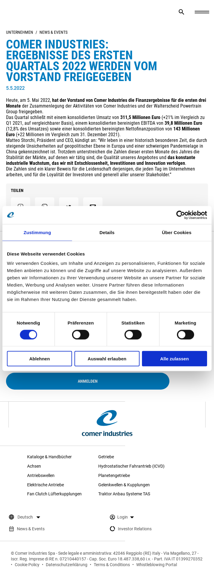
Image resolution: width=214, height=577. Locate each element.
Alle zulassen (174, 358)
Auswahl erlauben (107, 358)
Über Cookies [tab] (176, 232)
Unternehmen (19, 32)
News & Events (53, 32)
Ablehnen (39, 358)
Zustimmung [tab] (37, 232)
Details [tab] (107, 232)
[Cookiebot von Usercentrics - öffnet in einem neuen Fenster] (180, 214)
